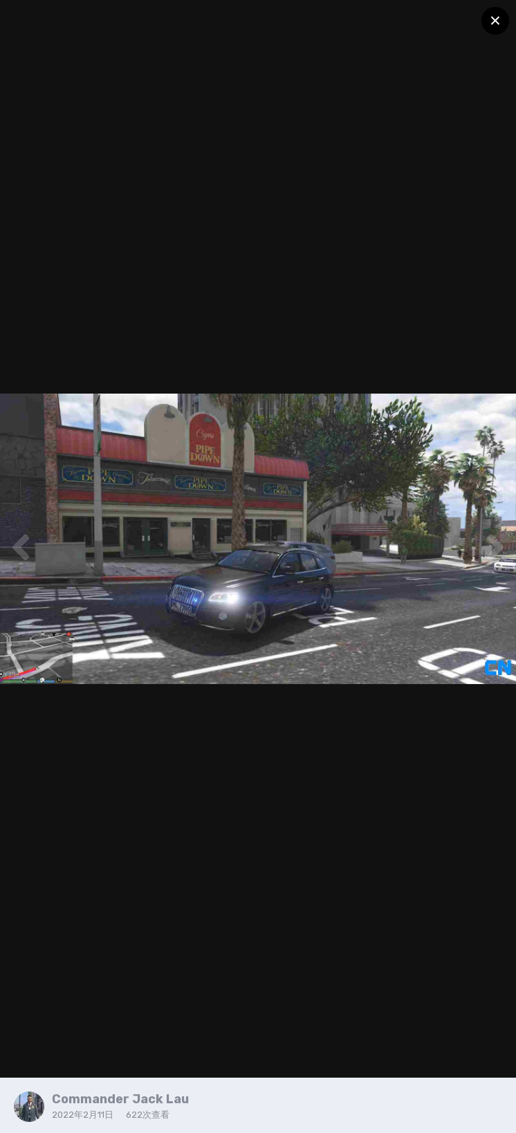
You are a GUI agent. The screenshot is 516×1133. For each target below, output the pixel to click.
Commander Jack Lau (120, 1099)
